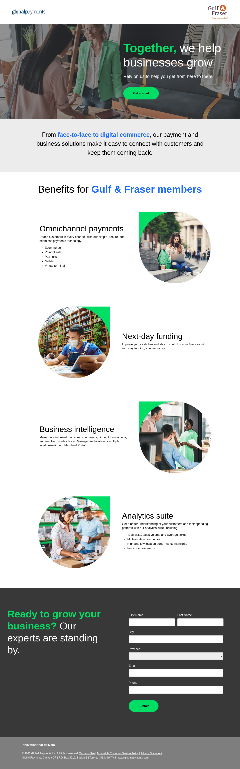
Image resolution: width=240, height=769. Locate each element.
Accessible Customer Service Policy (117, 753)
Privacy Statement (151, 753)
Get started (141, 93)
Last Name (184, 615)
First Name (136, 615)
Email (132, 665)
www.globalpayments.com (133, 757)
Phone (133, 682)
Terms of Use (87, 753)
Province (134, 649)
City (131, 632)
